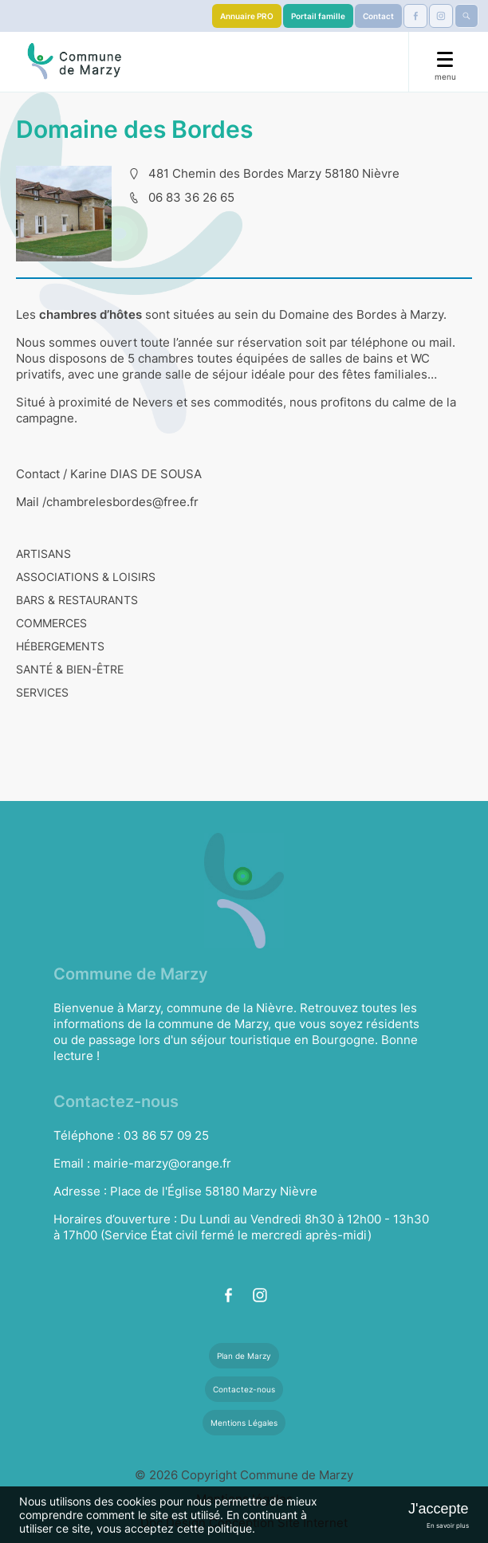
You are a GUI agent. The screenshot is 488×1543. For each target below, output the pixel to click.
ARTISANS (43, 553)
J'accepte (438, 1509)
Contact (378, 16)
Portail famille (318, 16)
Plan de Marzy (244, 1355)
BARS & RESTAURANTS (77, 600)
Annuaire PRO (247, 16)
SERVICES (42, 692)
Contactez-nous (244, 1389)
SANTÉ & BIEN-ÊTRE (70, 669)
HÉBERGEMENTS (60, 646)
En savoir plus (448, 1525)
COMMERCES (51, 623)
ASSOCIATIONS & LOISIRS (85, 576)
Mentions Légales (244, 1422)
